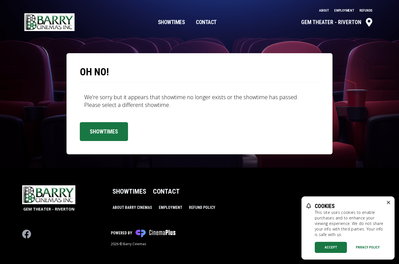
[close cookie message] (388, 202)
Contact (206, 22)
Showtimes (171, 22)
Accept (331, 247)
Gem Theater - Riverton (337, 22)
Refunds (365, 10)
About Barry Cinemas (132, 207)
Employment (344, 10)
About (324, 10)
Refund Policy (202, 207)
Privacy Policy (368, 247)
